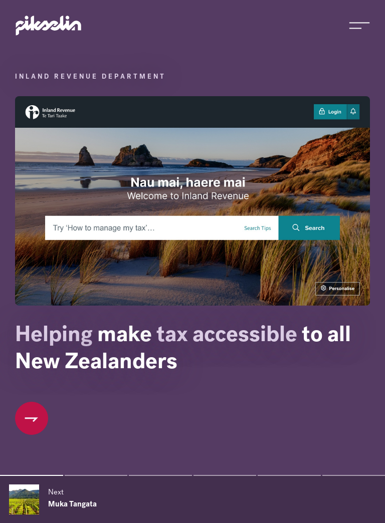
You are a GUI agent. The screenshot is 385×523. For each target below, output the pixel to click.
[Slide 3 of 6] (160, 475)
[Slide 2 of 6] (96, 475)
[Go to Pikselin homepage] (48, 25)
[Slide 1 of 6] (31, 475)
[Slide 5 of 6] (289, 475)
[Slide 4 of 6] (225, 475)
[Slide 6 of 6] (354, 475)
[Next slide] (192, 499)
